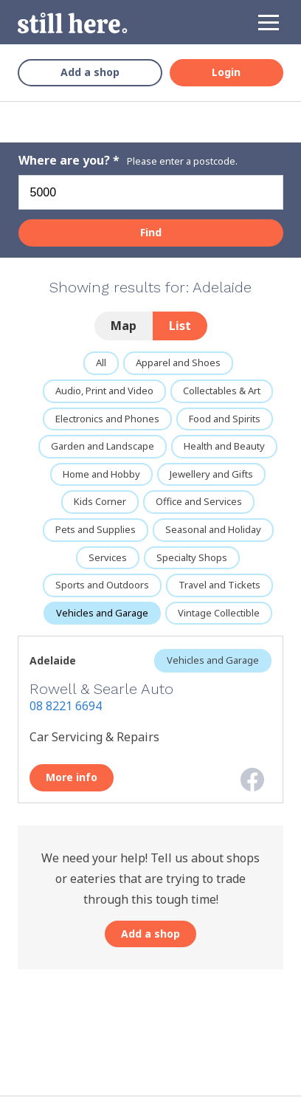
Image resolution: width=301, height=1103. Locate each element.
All (101, 362)
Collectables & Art (221, 390)
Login (226, 72)
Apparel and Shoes (178, 362)
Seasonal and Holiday (213, 529)
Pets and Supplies (95, 529)
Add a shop (90, 72)
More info (71, 777)
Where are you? (65, 160)
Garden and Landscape (102, 446)
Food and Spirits (224, 418)
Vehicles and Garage (102, 612)
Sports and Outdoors (102, 584)
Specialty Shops (191, 557)
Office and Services (199, 501)
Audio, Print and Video (104, 390)
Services (108, 557)
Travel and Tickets (219, 584)
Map (123, 325)
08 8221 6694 (66, 706)
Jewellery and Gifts (211, 474)
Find (151, 232)
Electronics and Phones (107, 418)
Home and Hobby (101, 474)
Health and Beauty (224, 446)
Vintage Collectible (219, 612)
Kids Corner (100, 501)
